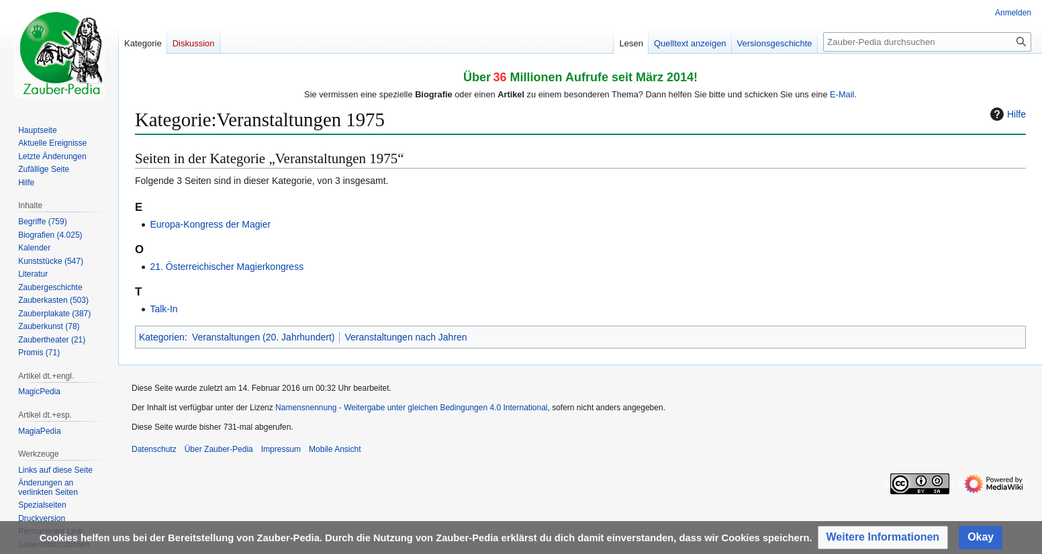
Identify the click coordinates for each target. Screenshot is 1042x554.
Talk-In (163, 309)
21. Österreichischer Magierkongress (226, 266)
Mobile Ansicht (335, 449)
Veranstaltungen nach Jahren (405, 337)
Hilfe (1006, 114)
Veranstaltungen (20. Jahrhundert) (263, 337)
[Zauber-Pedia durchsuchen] (927, 42)
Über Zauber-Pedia (219, 449)
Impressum (281, 449)
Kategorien (162, 337)
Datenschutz (154, 449)
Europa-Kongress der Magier (210, 224)
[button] (883, 537)
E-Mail (842, 94)
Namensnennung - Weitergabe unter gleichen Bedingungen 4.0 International (411, 407)
